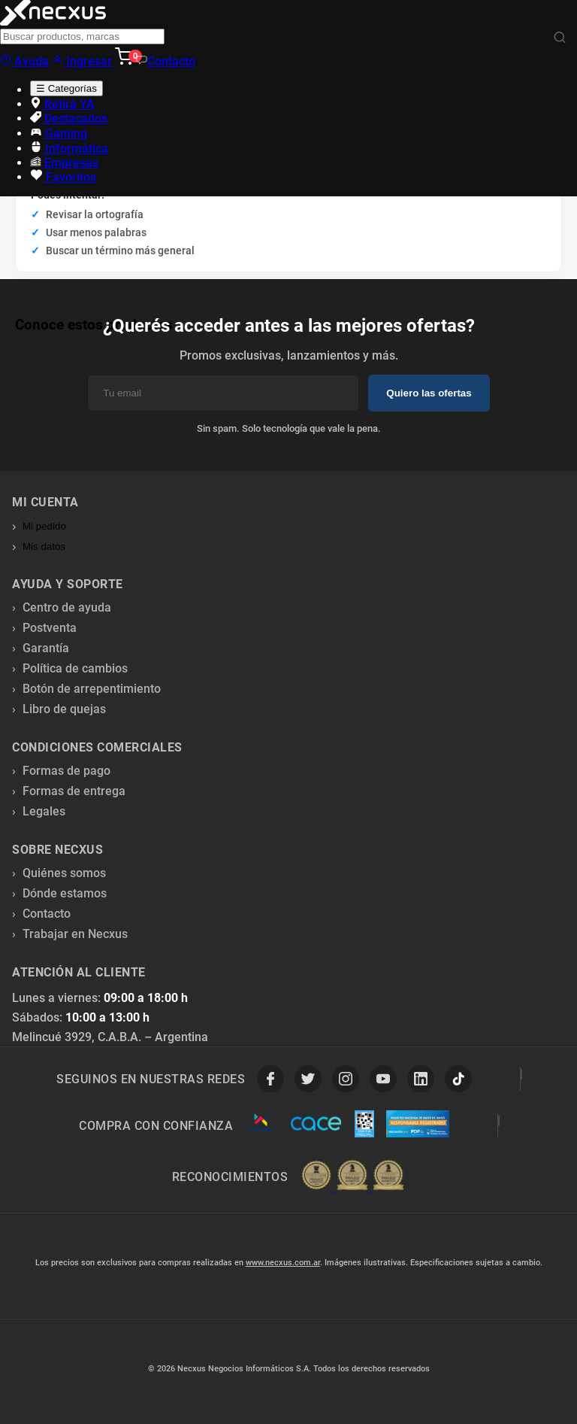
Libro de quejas (64, 709)
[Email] (223, 393)
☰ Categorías (66, 88)
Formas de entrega (74, 791)
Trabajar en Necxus (75, 934)
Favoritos (63, 177)
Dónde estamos (65, 893)
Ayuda (24, 61)
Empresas (64, 163)
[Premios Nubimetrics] (352, 1176)
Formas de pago (66, 771)
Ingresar (83, 61)
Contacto (165, 61)
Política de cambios (75, 668)
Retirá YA (62, 104)
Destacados (68, 118)
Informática (69, 148)
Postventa (50, 628)
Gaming (58, 133)
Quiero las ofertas (428, 393)
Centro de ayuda (67, 607)
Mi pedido (44, 526)
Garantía (46, 648)
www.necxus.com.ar (283, 1263)
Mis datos (44, 546)
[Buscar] (559, 38)
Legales (44, 811)
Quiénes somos (64, 873)
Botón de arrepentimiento (92, 689)
